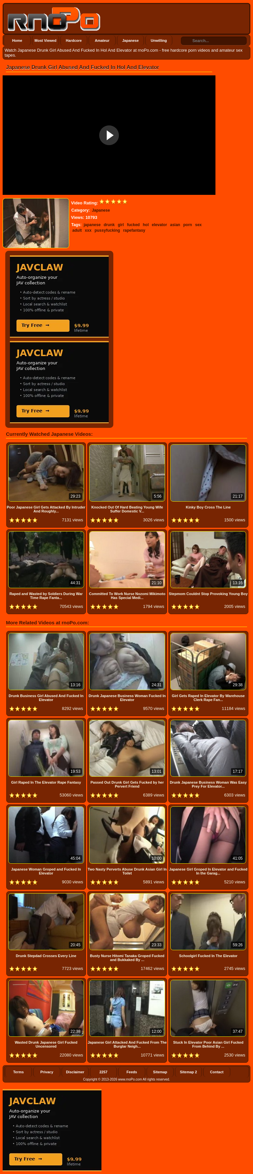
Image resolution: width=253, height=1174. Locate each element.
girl (121, 224)
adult (77, 230)
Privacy (46, 1072)
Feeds (131, 1072)
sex (198, 224)
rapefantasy (134, 230)
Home (17, 40)
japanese (92, 224)
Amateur (102, 40)
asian (175, 224)
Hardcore (74, 40)
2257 (103, 1072)
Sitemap (160, 1072)
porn (187, 224)
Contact (217, 1072)
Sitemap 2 (188, 1072)
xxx (88, 230)
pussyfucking (107, 230)
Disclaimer (75, 1072)
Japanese (130, 40)
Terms (18, 1072)
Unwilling (159, 40)
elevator (159, 224)
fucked (133, 224)
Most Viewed (45, 40)
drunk (109, 224)
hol (146, 224)
